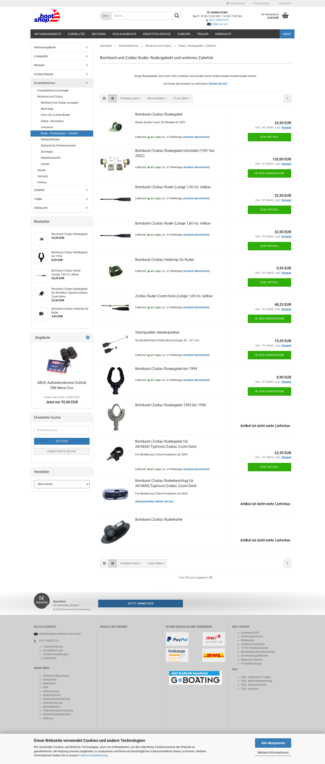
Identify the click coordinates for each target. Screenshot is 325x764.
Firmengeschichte (252, 636)
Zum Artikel (269, 137)
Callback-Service (53, 646)
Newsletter (49, 683)
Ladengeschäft (250, 632)
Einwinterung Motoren (254, 655)
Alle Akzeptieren (273, 743)
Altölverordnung (53, 702)
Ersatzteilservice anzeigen (53, 90)
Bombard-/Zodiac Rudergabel (158, 114)
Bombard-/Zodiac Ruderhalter (159, 519)
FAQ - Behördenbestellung (256, 681)
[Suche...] (105, 16)
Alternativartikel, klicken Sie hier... (155, 501)
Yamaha (42, 176)
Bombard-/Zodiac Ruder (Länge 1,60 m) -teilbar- (173, 223)
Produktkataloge (251, 663)
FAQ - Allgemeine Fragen (256, 677)
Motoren (99, 34)
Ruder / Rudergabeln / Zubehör (59, 133)
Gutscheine (49, 679)
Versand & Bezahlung (56, 675)
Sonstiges (47, 151)
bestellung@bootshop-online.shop (60, 633)
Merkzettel (283, 3)
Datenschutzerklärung (93, 755)
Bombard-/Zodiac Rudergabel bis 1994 (166, 369)
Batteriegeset (51, 706)
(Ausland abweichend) (196, 137)
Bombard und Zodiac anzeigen (59, 102)
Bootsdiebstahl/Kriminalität (258, 651)
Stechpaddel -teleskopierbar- (157, 332)
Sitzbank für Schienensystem (58, 145)
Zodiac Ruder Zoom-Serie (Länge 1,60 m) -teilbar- (174, 296)
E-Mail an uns (219, 24)
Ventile (45, 164)
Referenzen (247, 640)
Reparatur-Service (251, 659)
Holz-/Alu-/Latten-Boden (55, 114)
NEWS (287, 34)
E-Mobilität (76, 34)
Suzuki (41, 170)
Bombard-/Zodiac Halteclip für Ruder (164, 260)
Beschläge (47, 108)
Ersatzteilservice (157, 34)
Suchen (62, 441)
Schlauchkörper (50, 139)
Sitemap (48, 718)
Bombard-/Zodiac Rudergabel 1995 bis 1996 (170, 405)
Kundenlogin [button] (261, 3)
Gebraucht (223, 34)
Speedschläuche (51, 157)
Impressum (50, 658)
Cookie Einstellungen (55, 654)
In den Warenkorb (269, 173)
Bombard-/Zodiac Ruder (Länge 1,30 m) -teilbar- (173, 187)
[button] (235, 3)
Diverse (41, 182)
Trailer (202, 34)
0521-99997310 (219, 20)
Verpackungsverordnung (58, 710)
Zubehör (183, 34)
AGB (45, 687)
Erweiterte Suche (61, 451)
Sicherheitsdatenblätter (57, 714)
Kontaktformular (53, 650)
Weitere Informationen (273, 752)
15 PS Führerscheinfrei (255, 648)
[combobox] (131, 98)
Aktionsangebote (47, 34)
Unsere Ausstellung (253, 644)
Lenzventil (47, 127)
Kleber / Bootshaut (52, 121)
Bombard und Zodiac (50, 96)
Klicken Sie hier (218, 83)
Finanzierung (51, 691)
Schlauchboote (124, 34)
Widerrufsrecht (52, 695)
